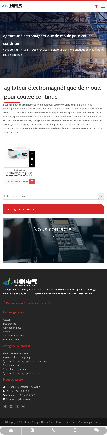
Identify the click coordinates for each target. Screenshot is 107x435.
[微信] (23, 406)
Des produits (9, 323)
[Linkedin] (11, 406)
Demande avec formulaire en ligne (26, 303)
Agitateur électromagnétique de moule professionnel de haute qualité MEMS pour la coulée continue (19, 173)
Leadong (97, 422)
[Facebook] (5, 406)
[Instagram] (17, 406)
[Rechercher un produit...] (50, 196)
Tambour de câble (12, 365)
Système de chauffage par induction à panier (25, 361)
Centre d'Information (13, 335)
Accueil (6, 319)
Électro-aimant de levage (15, 353)
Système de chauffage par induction (21, 373)
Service (6, 331)
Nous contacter (53, 229)
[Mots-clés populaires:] (101, 196)
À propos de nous (12, 327)
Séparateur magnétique (15, 369)
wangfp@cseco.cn (21, 399)
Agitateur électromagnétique (17, 357)
